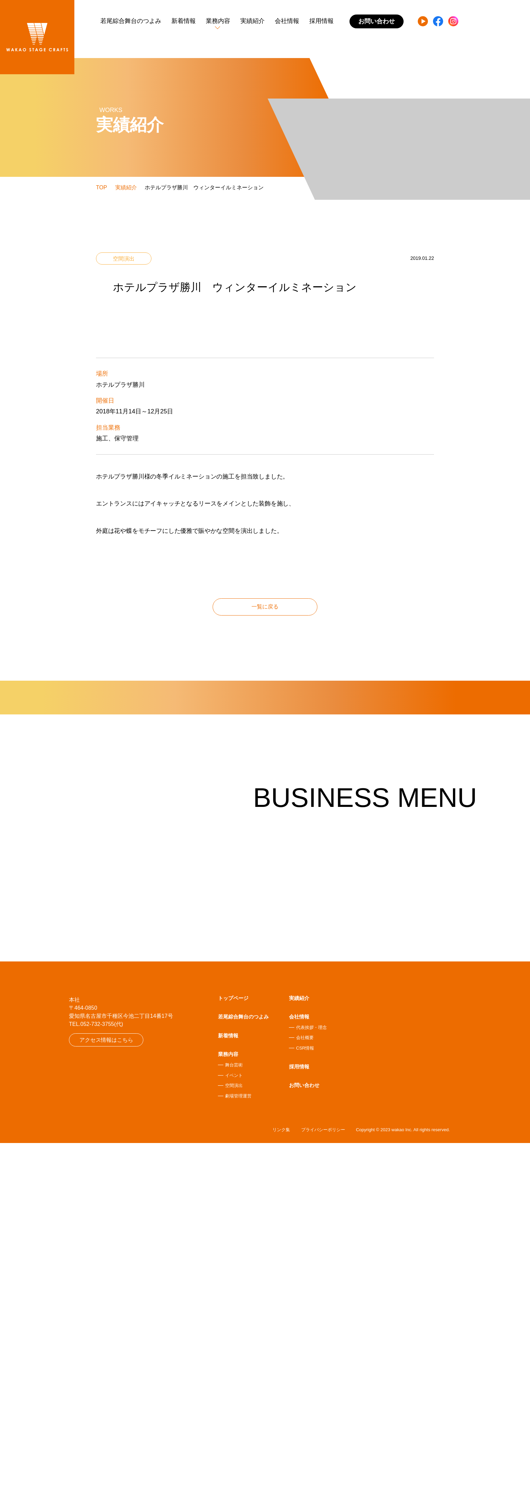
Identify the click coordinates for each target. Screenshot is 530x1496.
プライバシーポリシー (323, 1482)
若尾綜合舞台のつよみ (130, 21)
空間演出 (234, 1437)
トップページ (233, 1350)
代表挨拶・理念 (311, 1379)
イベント (234, 1427)
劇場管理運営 (238, 1447)
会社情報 (287, 21)
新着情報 (183, 21)
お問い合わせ (304, 1437)
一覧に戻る (265, 814)
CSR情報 (305, 1399)
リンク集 (281, 1482)
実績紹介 (252, 21)
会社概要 (305, 1389)
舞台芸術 (234, 1416)
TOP (101, 187)
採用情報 (321, 21)
